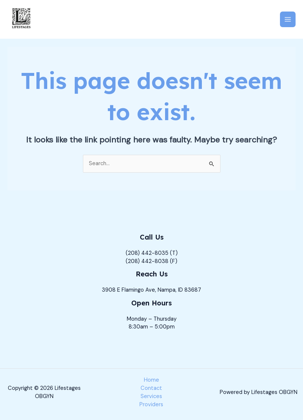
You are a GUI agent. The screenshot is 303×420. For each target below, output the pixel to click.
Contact (151, 388)
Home (151, 380)
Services (151, 396)
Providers (151, 404)
